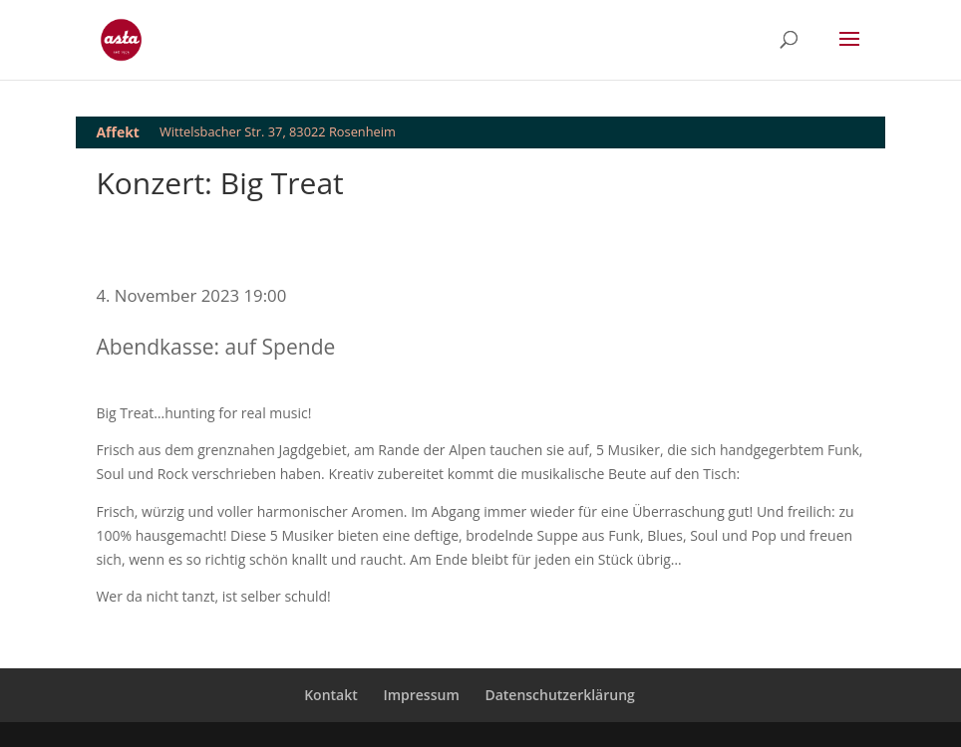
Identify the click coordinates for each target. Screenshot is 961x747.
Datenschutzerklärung (559, 694)
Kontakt (331, 694)
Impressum (421, 694)
